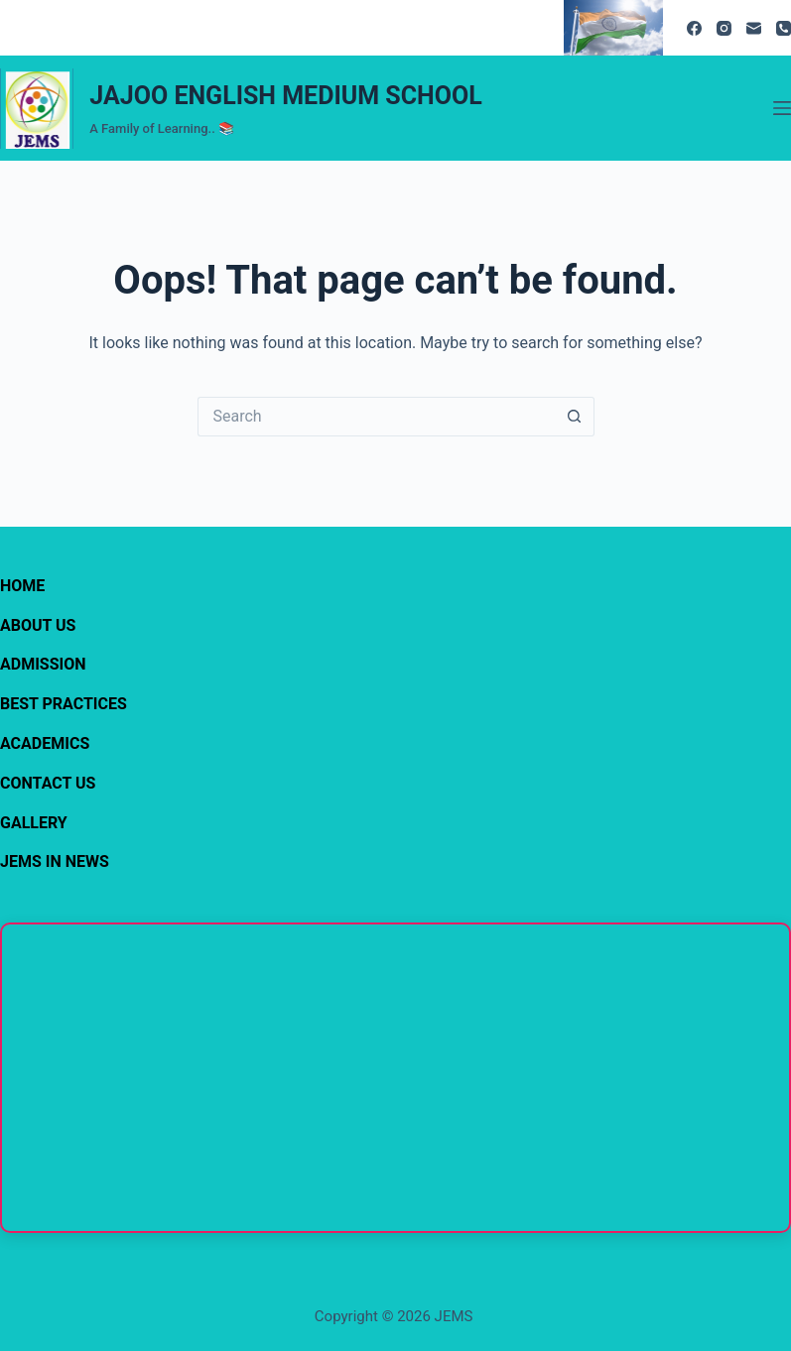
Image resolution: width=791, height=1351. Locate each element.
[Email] (753, 28)
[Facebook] (694, 28)
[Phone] (783, 28)
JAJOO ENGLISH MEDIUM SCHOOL (285, 95)
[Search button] (574, 416)
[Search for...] (376, 416)
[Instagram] (724, 28)
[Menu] (782, 108)
